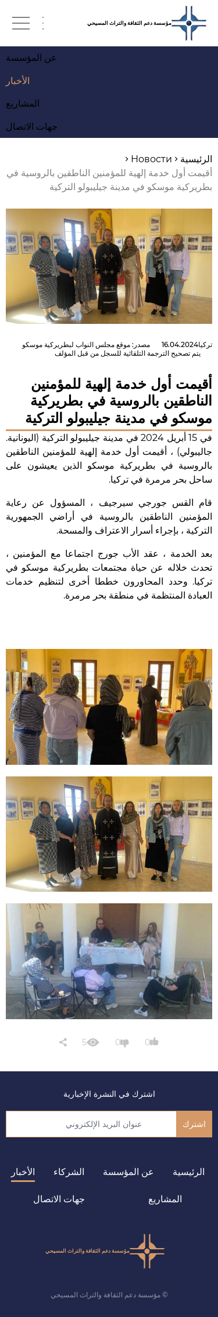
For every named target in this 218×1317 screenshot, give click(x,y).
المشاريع (165, 1199)
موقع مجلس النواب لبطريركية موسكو (76, 344)
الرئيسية (189, 1171)
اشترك (194, 1124)
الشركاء (68, 1171)
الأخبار (23, 1171)
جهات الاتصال (59, 1199)
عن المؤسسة (128, 1171)
